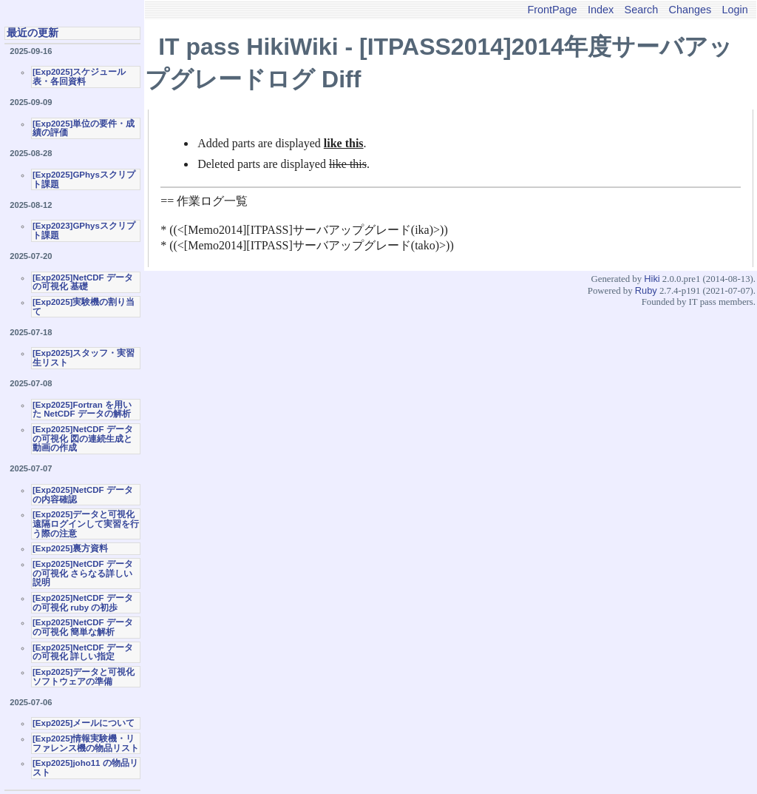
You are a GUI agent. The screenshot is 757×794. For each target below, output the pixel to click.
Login (735, 10)
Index (601, 10)
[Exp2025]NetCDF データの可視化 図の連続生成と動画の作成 (83, 438)
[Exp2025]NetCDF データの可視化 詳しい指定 (83, 652)
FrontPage (552, 10)
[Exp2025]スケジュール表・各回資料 (79, 76)
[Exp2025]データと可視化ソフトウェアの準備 (84, 676)
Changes (690, 10)
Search (642, 10)
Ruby (646, 290)
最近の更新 (32, 32)
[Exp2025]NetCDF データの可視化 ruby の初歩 (83, 602)
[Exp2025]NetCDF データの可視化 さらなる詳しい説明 (83, 573)
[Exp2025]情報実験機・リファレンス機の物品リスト (86, 743)
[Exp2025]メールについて (84, 723)
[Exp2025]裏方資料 (70, 548)
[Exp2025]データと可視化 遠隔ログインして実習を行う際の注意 (86, 523)
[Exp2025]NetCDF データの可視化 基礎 (83, 282)
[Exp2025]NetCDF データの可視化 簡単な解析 (83, 627)
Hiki (651, 278)
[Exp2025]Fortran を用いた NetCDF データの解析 (82, 409)
